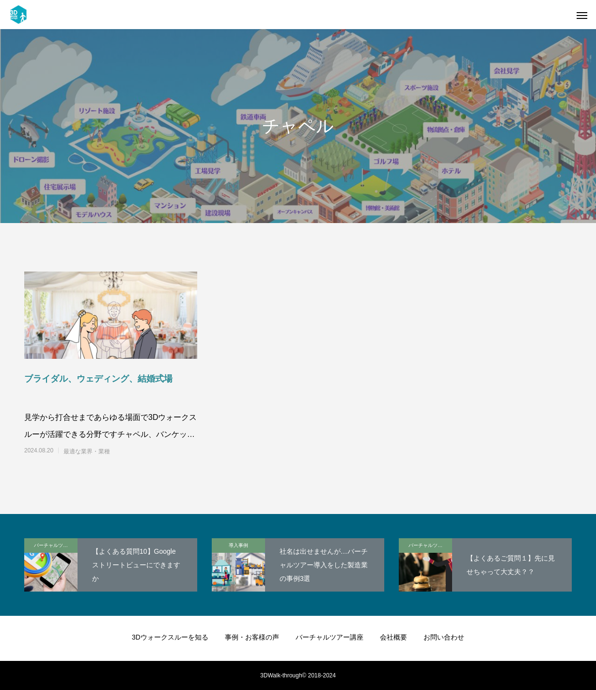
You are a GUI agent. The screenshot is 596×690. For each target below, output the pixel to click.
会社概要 (393, 637)
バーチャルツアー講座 (56, 545)
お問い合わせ (443, 637)
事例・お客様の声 (252, 637)
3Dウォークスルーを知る (170, 637)
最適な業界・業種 (86, 451)
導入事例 (238, 545)
